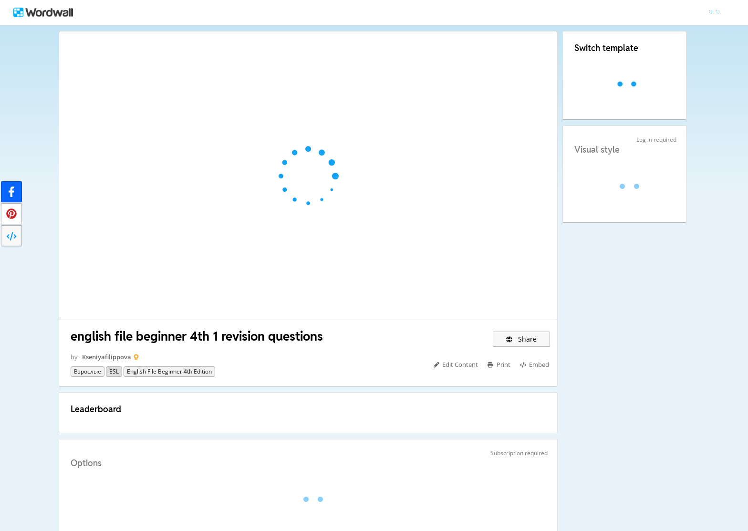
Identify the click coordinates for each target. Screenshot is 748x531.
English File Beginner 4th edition (169, 371)
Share (521, 339)
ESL (114, 371)
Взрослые (87, 371)
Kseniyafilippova (106, 357)
